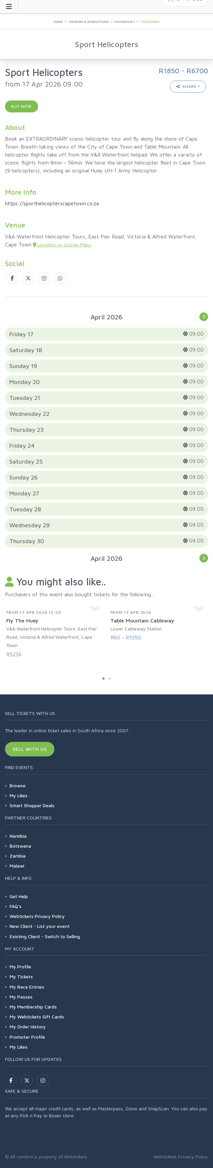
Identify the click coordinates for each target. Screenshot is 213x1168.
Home (58, 22)
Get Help (19, 896)
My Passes (21, 997)
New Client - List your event (40, 926)
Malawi (17, 866)
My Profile (20, 966)
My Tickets (21, 976)
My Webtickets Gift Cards (37, 1016)
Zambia (18, 856)
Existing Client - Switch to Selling (45, 936)
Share (186, 86)
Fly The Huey (22, 620)
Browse (18, 785)
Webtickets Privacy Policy (37, 916)
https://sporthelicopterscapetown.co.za (52, 203)
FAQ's (16, 906)
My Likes (19, 795)
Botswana (20, 846)
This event (150, 22)
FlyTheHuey (124, 22)
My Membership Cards (33, 1006)
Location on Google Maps (62, 244)
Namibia (18, 836)
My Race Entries (27, 987)
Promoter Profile (27, 1037)
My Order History (28, 1026)
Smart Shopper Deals (32, 805)
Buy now (21, 106)
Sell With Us (30, 749)
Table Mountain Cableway (142, 620)
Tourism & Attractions (88, 22)
